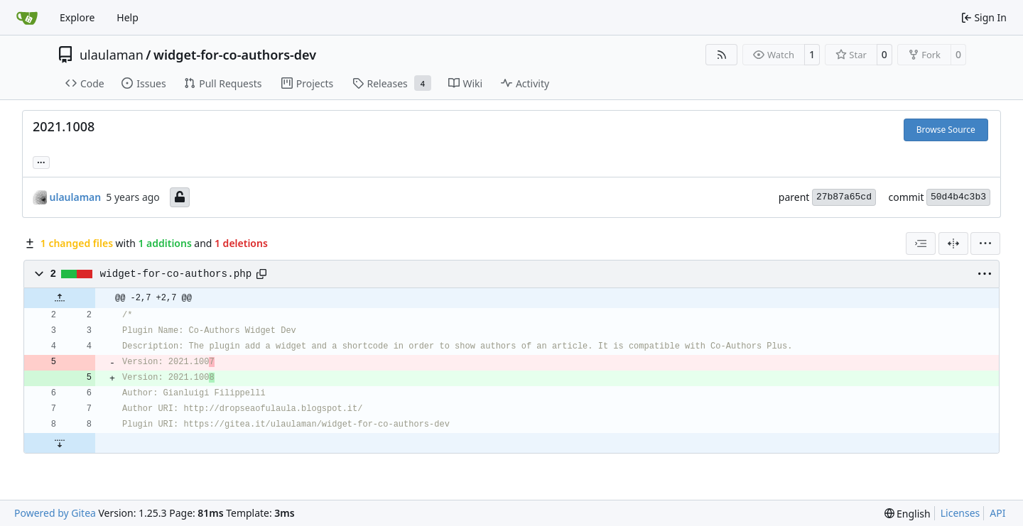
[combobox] (921, 243)
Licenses (960, 513)
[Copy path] (261, 274)
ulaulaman (112, 55)
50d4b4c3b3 (958, 197)
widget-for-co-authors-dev (234, 55)
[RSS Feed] (721, 54)
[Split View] (953, 243)
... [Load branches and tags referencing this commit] (41, 161)
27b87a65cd (844, 197)
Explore (77, 17)
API (997, 513)
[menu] (985, 243)
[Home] (27, 18)
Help (128, 17)
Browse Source (945, 130)
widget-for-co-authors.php (176, 274)
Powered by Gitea (55, 513)
